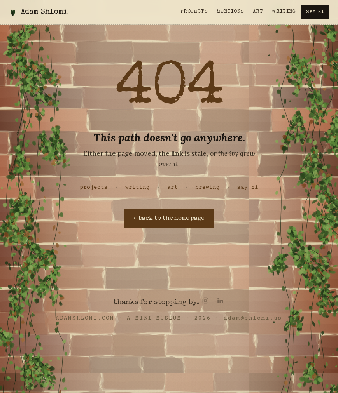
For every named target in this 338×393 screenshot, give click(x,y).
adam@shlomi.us (253, 318)
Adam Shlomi (44, 12)
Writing (284, 11)
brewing (207, 187)
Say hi (315, 12)
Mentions (230, 11)
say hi (247, 187)
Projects (194, 11)
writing (137, 187)
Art (258, 11)
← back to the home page (169, 219)
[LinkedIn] (220, 300)
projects (94, 187)
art (172, 187)
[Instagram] (205, 300)
